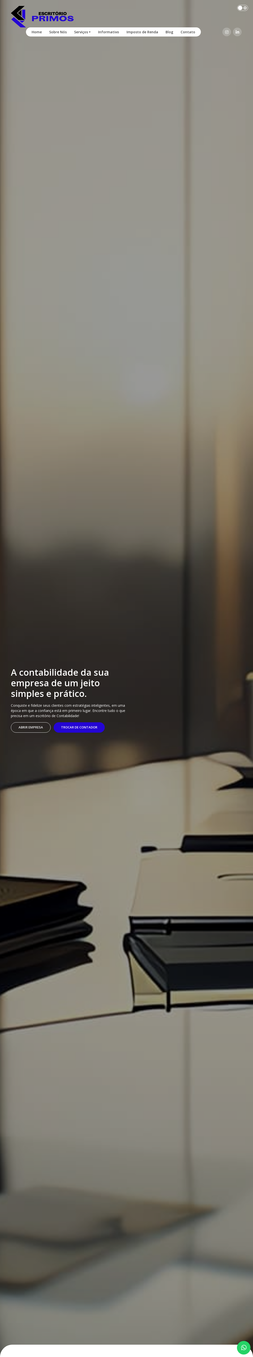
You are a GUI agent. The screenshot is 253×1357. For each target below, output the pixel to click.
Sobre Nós (58, 32)
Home (37, 32)
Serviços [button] (81, 32)
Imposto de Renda (142, 32)
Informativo (108, 32)
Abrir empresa (31, 727)
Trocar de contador (79, 727)
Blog (169, 32)
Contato (188, 32)
